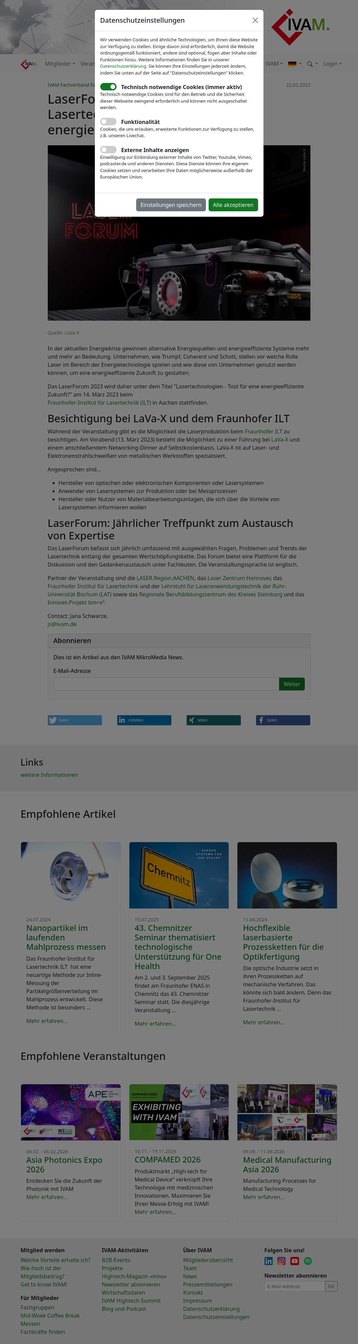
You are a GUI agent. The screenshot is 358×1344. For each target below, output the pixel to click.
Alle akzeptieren (233, 205)
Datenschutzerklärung (123, 66)
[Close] (255, 20)
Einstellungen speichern (171, 205)
